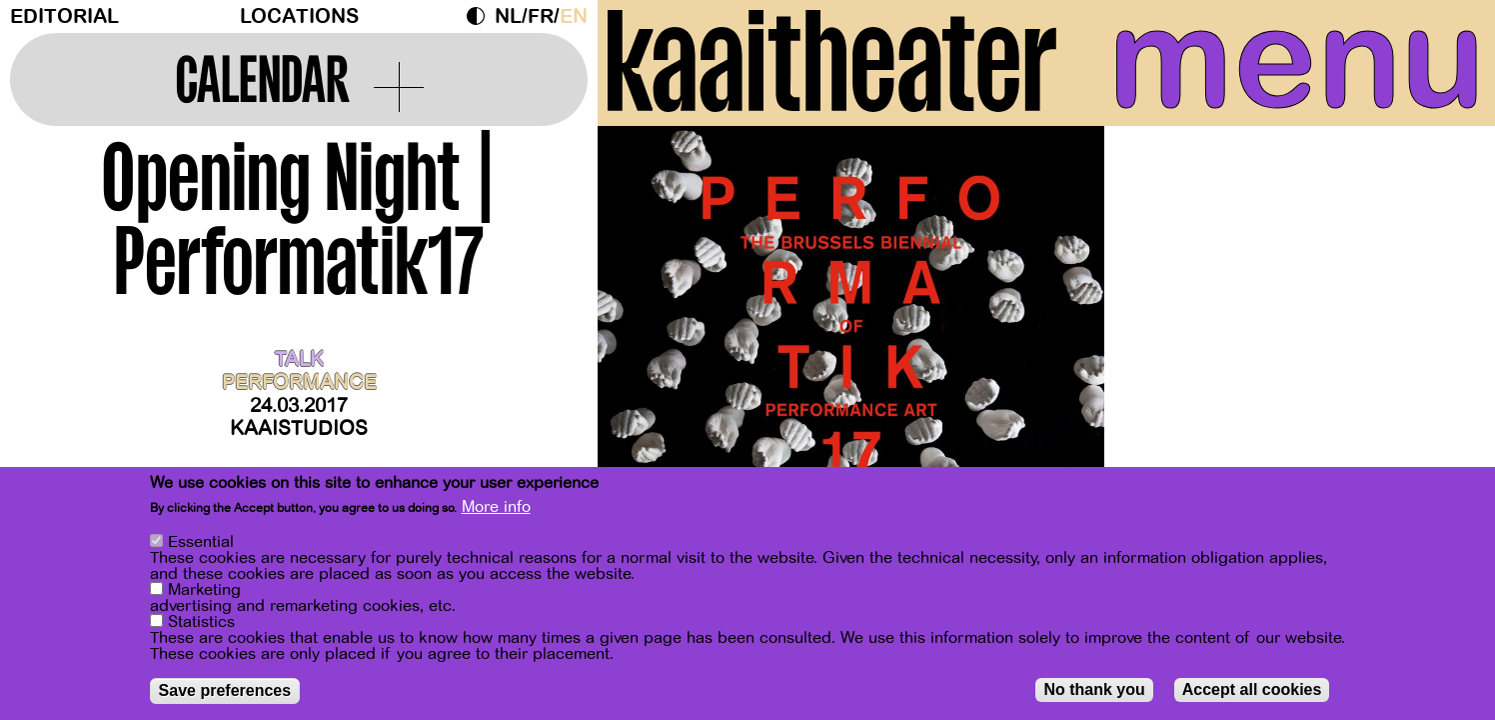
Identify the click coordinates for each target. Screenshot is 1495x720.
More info (496, 507)
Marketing (204, 590)
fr (541, 16)
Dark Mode (481, 16)
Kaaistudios (299, 428)
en (574, 16)
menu (1296, 60)
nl (508, 16)
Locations (299, 16)
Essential (201, 542)
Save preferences (225, 690)
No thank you (1093, 689)
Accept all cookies (1252, 689)
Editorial (64, 16)
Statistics (201, 622)
